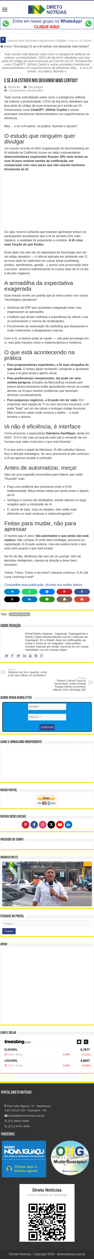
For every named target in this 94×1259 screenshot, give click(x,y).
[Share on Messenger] (47, 592)
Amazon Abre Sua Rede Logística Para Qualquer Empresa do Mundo (49, 40)
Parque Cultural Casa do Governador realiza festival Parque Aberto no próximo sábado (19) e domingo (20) (66, 684)
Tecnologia (21, 46)
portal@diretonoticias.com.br (25, 1115)
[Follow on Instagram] (43, 824)
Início (5, 46)
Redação (14, 87)
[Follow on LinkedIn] (68, 824)
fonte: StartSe (20, 614)
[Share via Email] (47, 599)
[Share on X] (12, 599)
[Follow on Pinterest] (25, 824)
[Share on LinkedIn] (29, 599)
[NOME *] (47, 707)
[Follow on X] (51, 824)
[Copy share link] (64, 599)
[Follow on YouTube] (60, 824)
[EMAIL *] (47, 717)
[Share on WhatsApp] (29, 592)
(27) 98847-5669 (17, 1121)
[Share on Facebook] (82, 592)
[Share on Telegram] (12, 592)
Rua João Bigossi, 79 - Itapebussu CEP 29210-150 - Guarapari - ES (28, 1108)
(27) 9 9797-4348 (17, 1126)
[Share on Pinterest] (64, 592)
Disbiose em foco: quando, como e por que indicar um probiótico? (27, 672)
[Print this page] (82, 599)
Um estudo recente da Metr (23, 148)
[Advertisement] (47, 201)
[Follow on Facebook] (34, 824)
